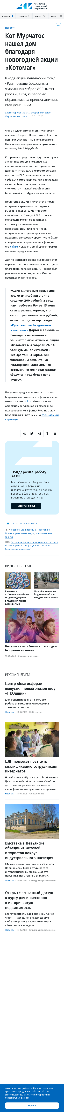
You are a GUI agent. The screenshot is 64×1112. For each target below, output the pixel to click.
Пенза (14, 523)
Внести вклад (26, 506)
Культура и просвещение (42, 880)
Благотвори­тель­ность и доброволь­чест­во (28, 112)
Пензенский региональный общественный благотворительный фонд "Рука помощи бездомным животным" (31, 546)
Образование (36, 793)
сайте (14, 246)
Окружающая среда (16, 116)
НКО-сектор (35, 712)
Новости (10, 27)
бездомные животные (23, 529)
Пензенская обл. (28, 523)
